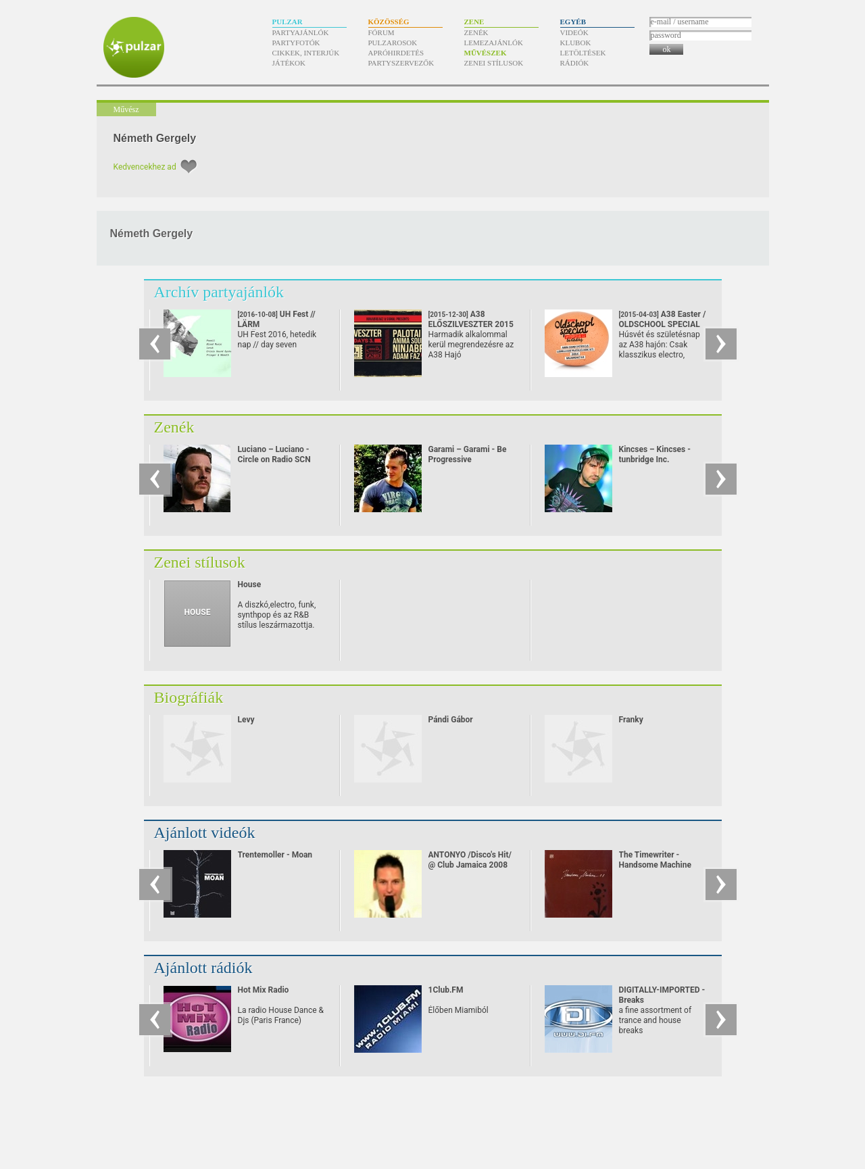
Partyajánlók (300, 32)
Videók (574, 32)
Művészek (485, 53)
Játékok (289, 63)
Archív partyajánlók (219, 292)
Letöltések (583, 53)
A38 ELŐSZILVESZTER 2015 (471, 324)
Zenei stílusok (494, 63)
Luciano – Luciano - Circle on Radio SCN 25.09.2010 (274, 459)
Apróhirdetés (396, 53)
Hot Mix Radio (263, 990)
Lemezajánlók (493, 43)
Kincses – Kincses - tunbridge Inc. (655, 454)
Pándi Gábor (450, 719)
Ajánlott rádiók (203, 967)
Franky (631, 719)
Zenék (476, 32)
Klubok (575, 43)
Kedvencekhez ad (145, 167)
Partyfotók (296, 43)
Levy (246, 719)
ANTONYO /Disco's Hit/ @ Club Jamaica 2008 (470, 860)
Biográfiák (189, 697)
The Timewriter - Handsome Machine (655, 860)
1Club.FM (446, 990)
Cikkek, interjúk (306, 53)
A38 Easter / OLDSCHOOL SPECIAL (662, 324)
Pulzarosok (393, 43)
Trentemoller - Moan (275, 855)
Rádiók (574, 63)
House (250, 584)
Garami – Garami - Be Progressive (467, 454)
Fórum (381, 32)
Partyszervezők (401, 63)
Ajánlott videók (204, 832)
